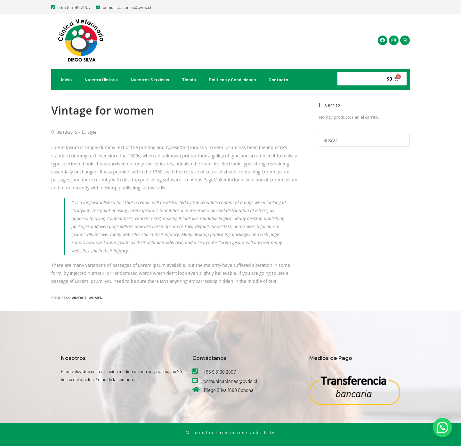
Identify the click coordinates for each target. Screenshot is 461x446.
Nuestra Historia (101, 79)
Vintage (79, 297)
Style (92, 132)
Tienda (189, 79)
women (95, 297)
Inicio (66, 79)
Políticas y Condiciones (232, 79)
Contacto (278, 79)
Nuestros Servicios (150, 79)
